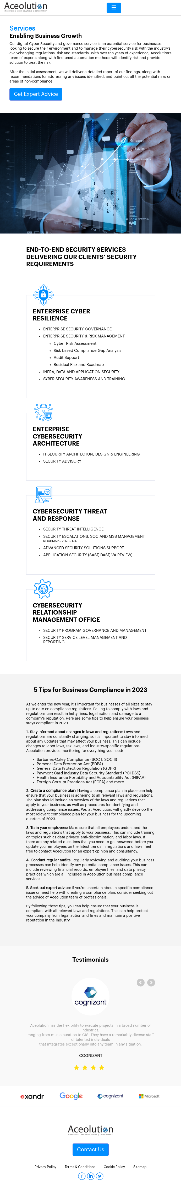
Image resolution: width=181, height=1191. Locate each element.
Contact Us (90, 1149)
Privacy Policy (45, 1167)
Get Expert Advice (36, 94)
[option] (32, 1096)
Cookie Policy (114, 1167)
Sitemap (139, 1167)
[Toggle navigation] (114, 8)
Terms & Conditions (80, 1167)
